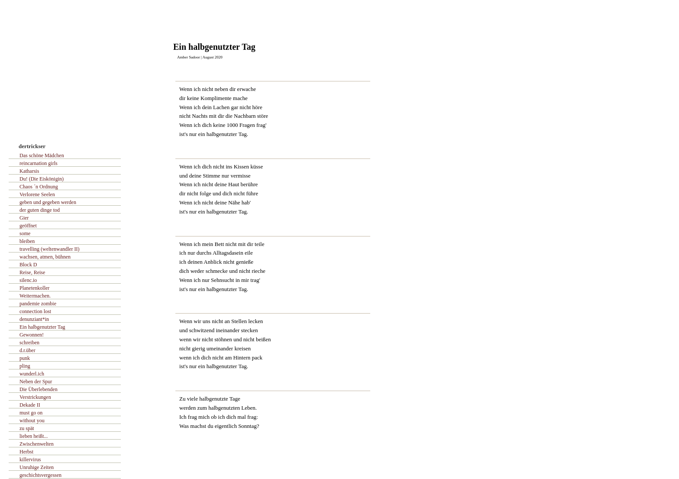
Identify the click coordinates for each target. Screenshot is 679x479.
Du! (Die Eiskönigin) (41, 179)
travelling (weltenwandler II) (49, 249)
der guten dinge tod (39, 210)
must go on (30, 413)
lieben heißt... (33, 436)
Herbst (26, 452)
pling (24, 366)
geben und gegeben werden (47, 202)
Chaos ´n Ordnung (38, 187)
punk (24, 358)
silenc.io (28, 280)
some (24, 233)
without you (32, 421)
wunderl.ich (31, 374)
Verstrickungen (35, 397)
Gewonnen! (31, 335)
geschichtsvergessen (40, 475)
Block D (28, 265)
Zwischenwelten (36, 444)
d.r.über (27, 350)
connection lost (35, 311)
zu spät (26, 428)
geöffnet (28, 226)
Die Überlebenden (38, 389)
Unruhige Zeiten (36, 467)
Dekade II (29, 405)
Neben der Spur (35, 382)
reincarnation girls (38, 163)
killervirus (30, 459)
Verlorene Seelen (37, 194)
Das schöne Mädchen (41, 155)
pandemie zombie (37, 304)
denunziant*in (34, 319)
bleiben (27, 241)
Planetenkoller (34, 288)
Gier (24, 218)
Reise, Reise (32, 272)
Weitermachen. (35, 296)
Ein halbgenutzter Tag (42, 327)
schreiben (29, 343)
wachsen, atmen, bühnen (45, 257)
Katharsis (29, 171)
